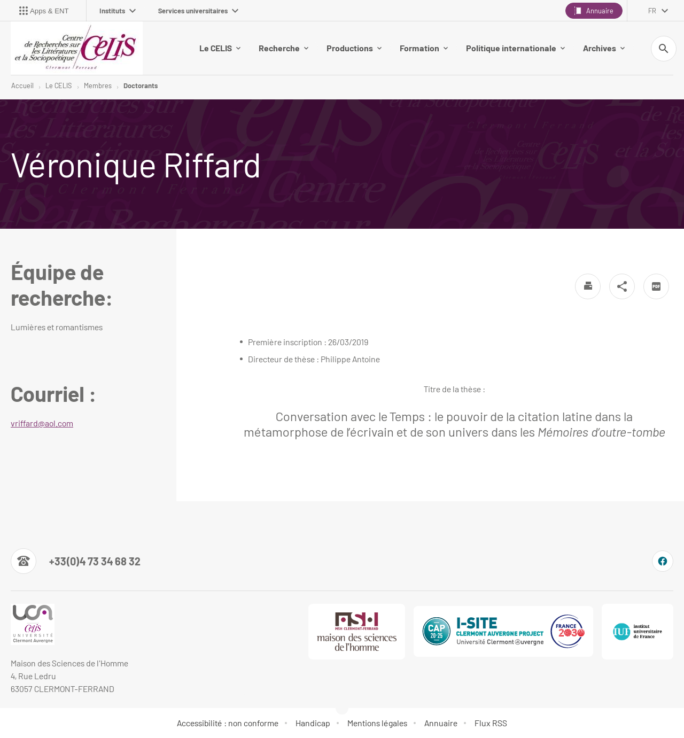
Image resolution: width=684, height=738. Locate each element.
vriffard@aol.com (42, 423)
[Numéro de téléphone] (76, 561)
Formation (424, 48)
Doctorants (140, 85)
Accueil (22, 85)
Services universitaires (198, 10)
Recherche (283, 48)
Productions (354, 48)
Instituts (117, 10)
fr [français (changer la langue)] (652, 10)
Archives (604, 48)
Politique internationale (515, 48)
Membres (98, 85)
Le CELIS (219, 48)
